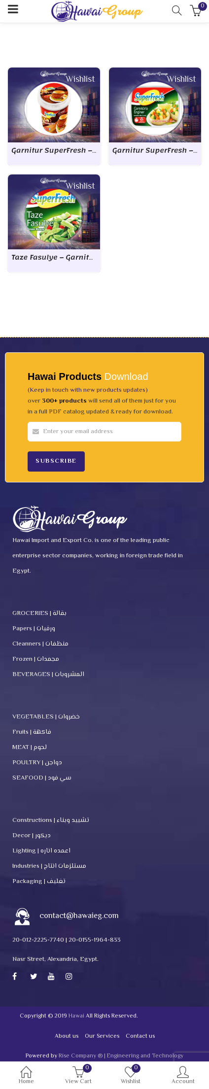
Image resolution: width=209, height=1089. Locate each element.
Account (183, 1077)
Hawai (76, 1016)
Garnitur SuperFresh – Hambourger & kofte (89, 150)
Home (26, 1077)
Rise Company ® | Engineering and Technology (121, 1056)
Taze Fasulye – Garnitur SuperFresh (75, 257)
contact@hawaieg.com (79, 916)
